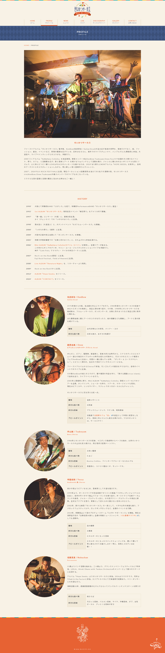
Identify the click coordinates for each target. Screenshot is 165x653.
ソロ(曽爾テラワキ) (129, 515)
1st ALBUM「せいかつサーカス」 (49, 211)
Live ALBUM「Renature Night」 (49, 263)
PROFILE (49, 22)
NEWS (66, 22)
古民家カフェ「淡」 (103, 415)
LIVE (82, 22)
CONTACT (132, 22)
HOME (32, 22)
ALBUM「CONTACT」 (45, 279)
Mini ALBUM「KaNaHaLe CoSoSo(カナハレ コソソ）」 (58, 245)
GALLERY (116, 22)
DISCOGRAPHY (99, 22)
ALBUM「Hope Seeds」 (45, 274)
